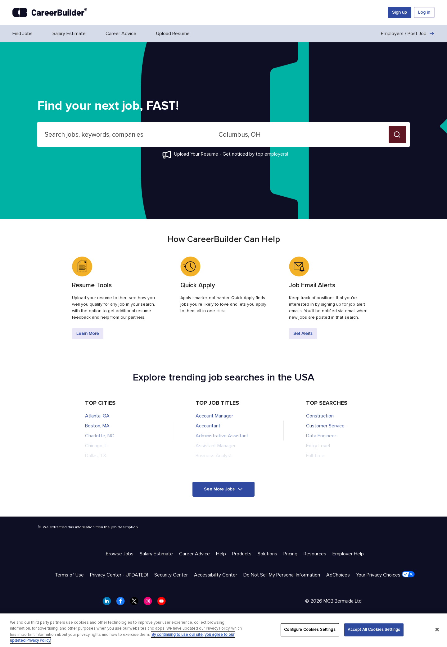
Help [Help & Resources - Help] (221, 554)
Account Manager (214, 416)
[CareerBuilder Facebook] (122, 603)
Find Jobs (22, 33)
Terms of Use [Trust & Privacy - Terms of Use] (69, 575)
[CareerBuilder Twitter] (136, 603)
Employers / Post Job (408, 33)
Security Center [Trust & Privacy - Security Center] (171, 575)
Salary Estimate (69, 33)
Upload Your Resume (196, 154)
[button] (397, 134)
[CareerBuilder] (49, 12)
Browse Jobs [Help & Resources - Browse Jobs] (119, 554)
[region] (223, 630)
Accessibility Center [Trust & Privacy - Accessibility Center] (215, 575)
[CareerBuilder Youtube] (163, 603)
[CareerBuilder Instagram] (149, 603)
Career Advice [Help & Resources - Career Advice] (194, 554)
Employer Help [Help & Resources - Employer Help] (348, 554)
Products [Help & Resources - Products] (241, 554)
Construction (320, 416)
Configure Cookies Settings (309, 629)
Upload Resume (173, 33)
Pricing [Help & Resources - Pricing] (290, 554)
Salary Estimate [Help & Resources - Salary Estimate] (156, 554)
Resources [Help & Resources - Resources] (315, 554)
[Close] (437, 629)
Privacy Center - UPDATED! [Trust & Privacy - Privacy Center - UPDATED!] (119, 575)
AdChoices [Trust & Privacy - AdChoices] (338, 575)
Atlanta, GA (97, 416)
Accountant (208, 426)
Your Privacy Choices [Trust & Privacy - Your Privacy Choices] (385, 574)
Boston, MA (97, 426)
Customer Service (325, 426)
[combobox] (124, 134)
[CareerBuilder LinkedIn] (108, 603)
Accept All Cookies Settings (374, 629)
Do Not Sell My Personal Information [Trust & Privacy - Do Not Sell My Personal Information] (281, 575)
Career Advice (121, 33)
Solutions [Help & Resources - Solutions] (267, 554)
